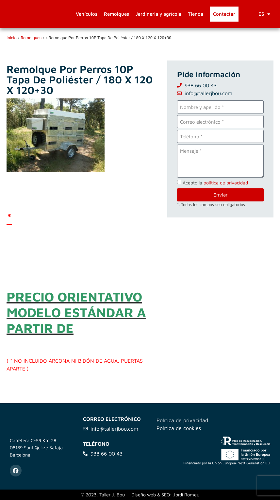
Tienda (195, 14)
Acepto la (215, 182)
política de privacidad (226, 182)
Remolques (116, 14)
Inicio (12, 37)
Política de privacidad (182, 420)
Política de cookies (178, 428)
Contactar (224, 14)
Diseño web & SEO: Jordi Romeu (165, 494)
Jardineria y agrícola (158, 14)
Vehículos (86, 14)
